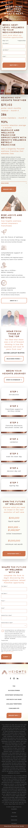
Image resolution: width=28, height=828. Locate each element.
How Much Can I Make (14, 699)
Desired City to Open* (6, 615)
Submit (6, 656)
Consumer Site (14, 708)
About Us (14, 300)
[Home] (6, 3)
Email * (4, 56)
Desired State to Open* (7, 622)
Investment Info (14, 553)
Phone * (3, 600)
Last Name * (6, 49)
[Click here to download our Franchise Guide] (14, 826)
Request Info (8, 189)
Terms (5, 651)
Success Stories (14, 690)
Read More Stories (14, 358)
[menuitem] (14, 809)
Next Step (14, 65)
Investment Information (14, 695)
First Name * (6, 43)
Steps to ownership (14, 380)
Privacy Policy (10, 651)
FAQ (14, 686)
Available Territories (14, 704)
